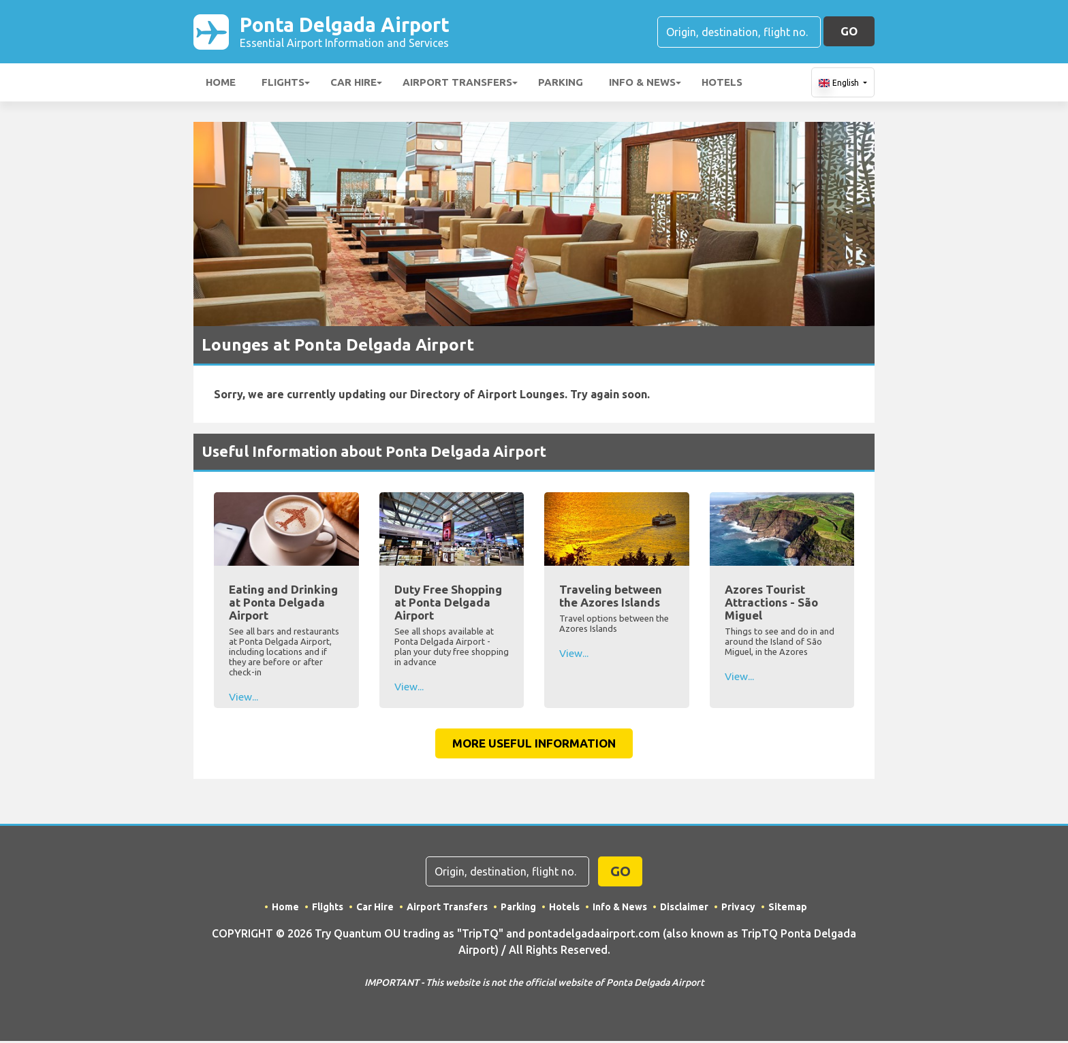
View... (243, 698)
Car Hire (353, 84)
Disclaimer (685, 908)
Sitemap (788, 908)
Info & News (642, 84)
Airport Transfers (457, 84)
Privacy (739, 908)
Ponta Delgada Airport (356, 33)
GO (849, 31)
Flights (283, 84)
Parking (560, 84)
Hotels (722, 84)
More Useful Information (534, 745)
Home (221, 84)
